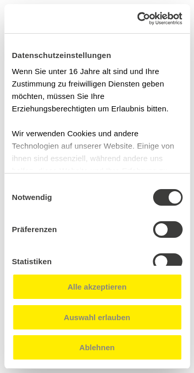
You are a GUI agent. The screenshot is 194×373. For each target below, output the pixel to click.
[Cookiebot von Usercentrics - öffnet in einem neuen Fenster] (138, 18)
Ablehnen (96, 347)
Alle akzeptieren (96, 286)
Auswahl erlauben (97, 317)
